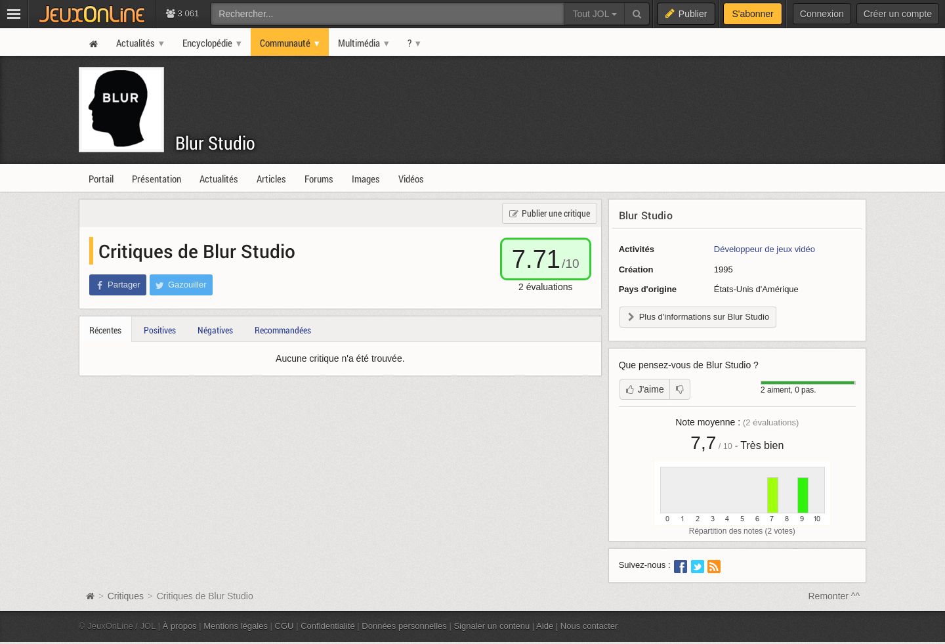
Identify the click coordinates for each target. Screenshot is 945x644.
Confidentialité (328, 626)
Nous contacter (589, 626)
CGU (284, 626)
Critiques (126, 596)
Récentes (105, 330)
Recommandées (283, 330)
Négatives (215, 330)
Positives (160, 330)
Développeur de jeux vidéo (764, 249)
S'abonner (752, 14)
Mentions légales (235, 626)
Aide (544, 626)
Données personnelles (404, 626)
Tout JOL (594, 14)
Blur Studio (215, 143)
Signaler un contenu (491, 626)
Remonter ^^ (834, 596)
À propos (180, 626)
